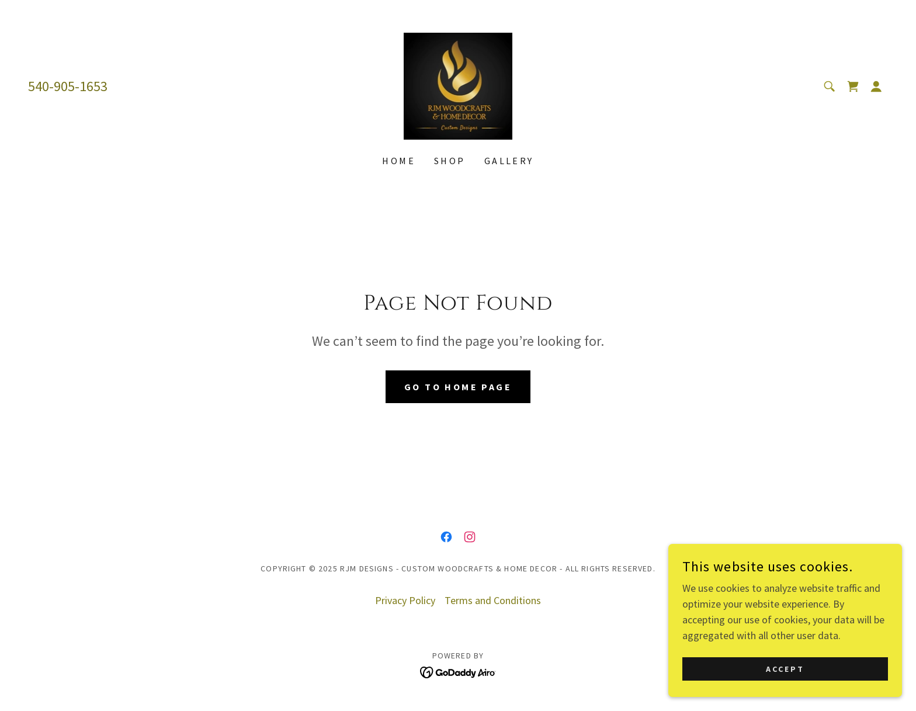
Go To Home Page (458, 387)
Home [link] (398, 161)
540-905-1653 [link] (67, 86)
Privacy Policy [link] (405, 600)
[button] (876, 86)
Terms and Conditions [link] (493, 600)
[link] (458, 85)
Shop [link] (450, 161)
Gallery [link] (509, 161)
